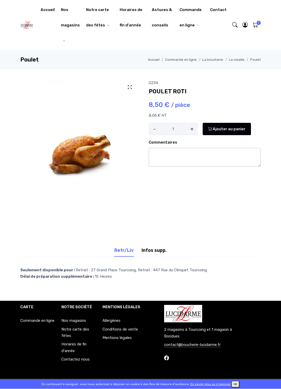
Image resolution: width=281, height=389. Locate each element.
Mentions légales (117, 337)
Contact (218, 9)
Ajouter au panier (227, 129)
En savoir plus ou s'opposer (210, 384)
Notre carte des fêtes (97, 17)
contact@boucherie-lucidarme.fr (192, 344)
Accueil (48, 9)
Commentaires (163, 142)
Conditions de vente (120, 329)
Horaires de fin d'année (131, 17)
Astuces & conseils (162, 17)
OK (235, 384)
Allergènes (111, 320)
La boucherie (212, 60)
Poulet (255, 60)
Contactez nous (75, 359)
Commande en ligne (191, 17)
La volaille (237, 60)
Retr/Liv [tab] (124, 250)
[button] (245, 25)
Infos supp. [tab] (154, 250)
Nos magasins (70, 17)
